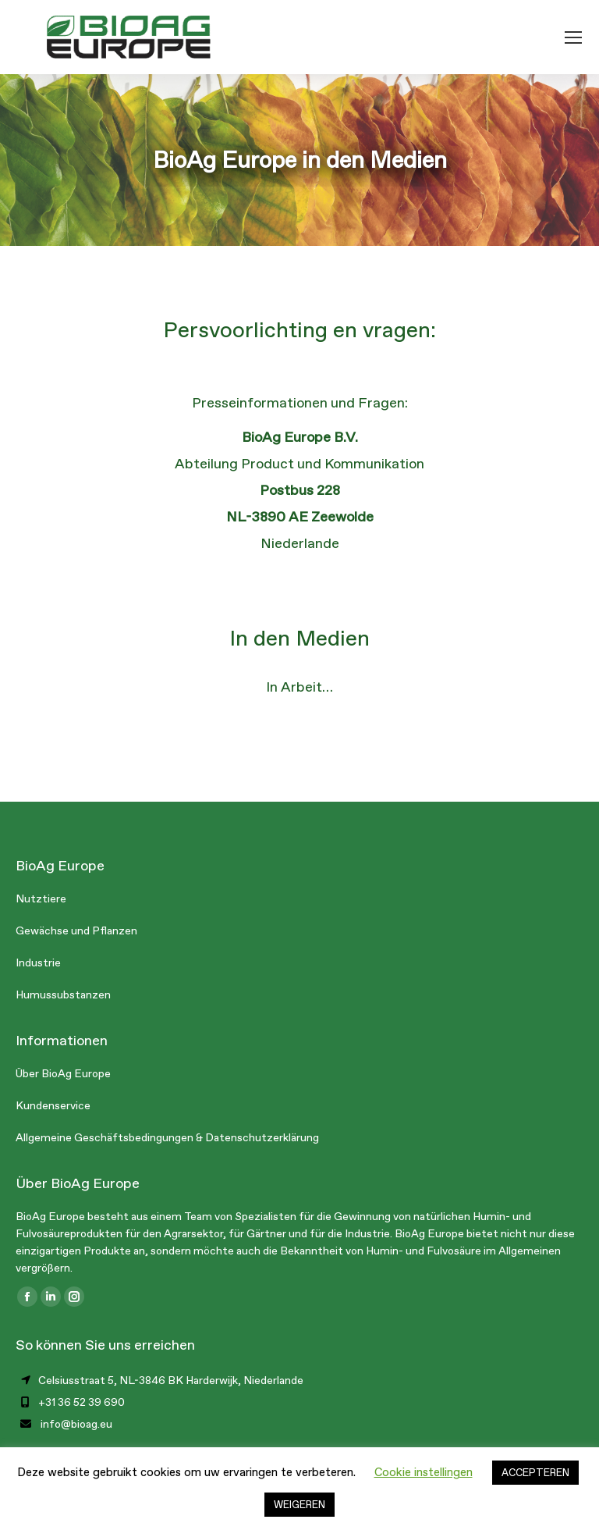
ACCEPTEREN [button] (535, 1472)
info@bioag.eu (76, 1424)
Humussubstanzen (63, 995)
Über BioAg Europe (63, 1073)
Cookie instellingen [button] (423, 1472)
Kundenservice (53, 1105)
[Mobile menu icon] (573, 37)
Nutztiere (41, 899)
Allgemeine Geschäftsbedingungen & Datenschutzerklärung (167, 1137)
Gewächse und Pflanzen (76, 931)
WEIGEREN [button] (299, 1504)
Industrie (38, 963)
